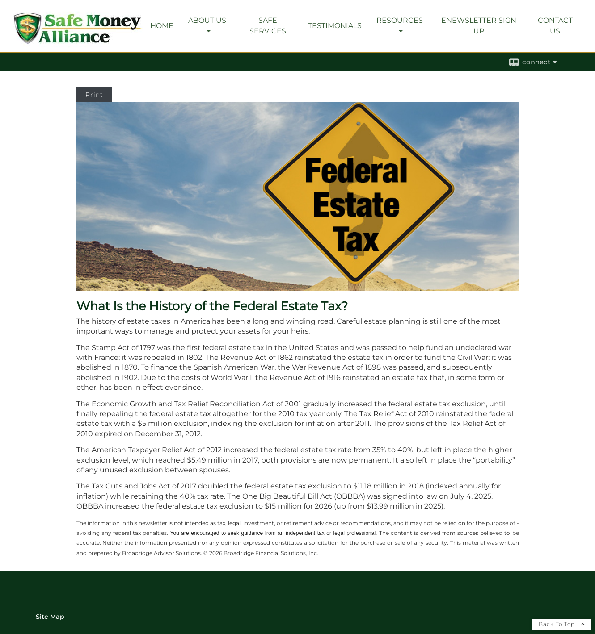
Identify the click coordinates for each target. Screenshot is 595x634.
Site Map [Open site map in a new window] (50, 617)
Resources (399, 20)
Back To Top (562, 624)
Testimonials (335, 25)
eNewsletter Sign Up (478, 25)
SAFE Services (267, 25)
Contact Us (555, 25)
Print (94, 95)
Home (161, 25)
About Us (207, 20)
